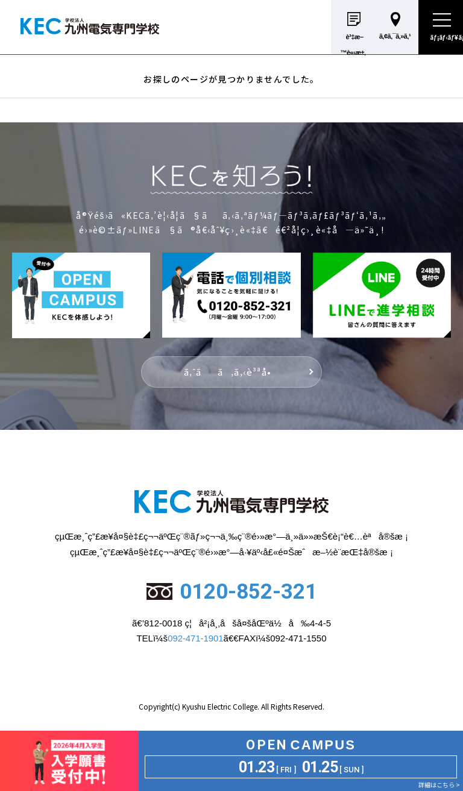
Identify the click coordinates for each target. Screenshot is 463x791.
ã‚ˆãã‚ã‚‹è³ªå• (232, 371)
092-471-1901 (196, 638)
